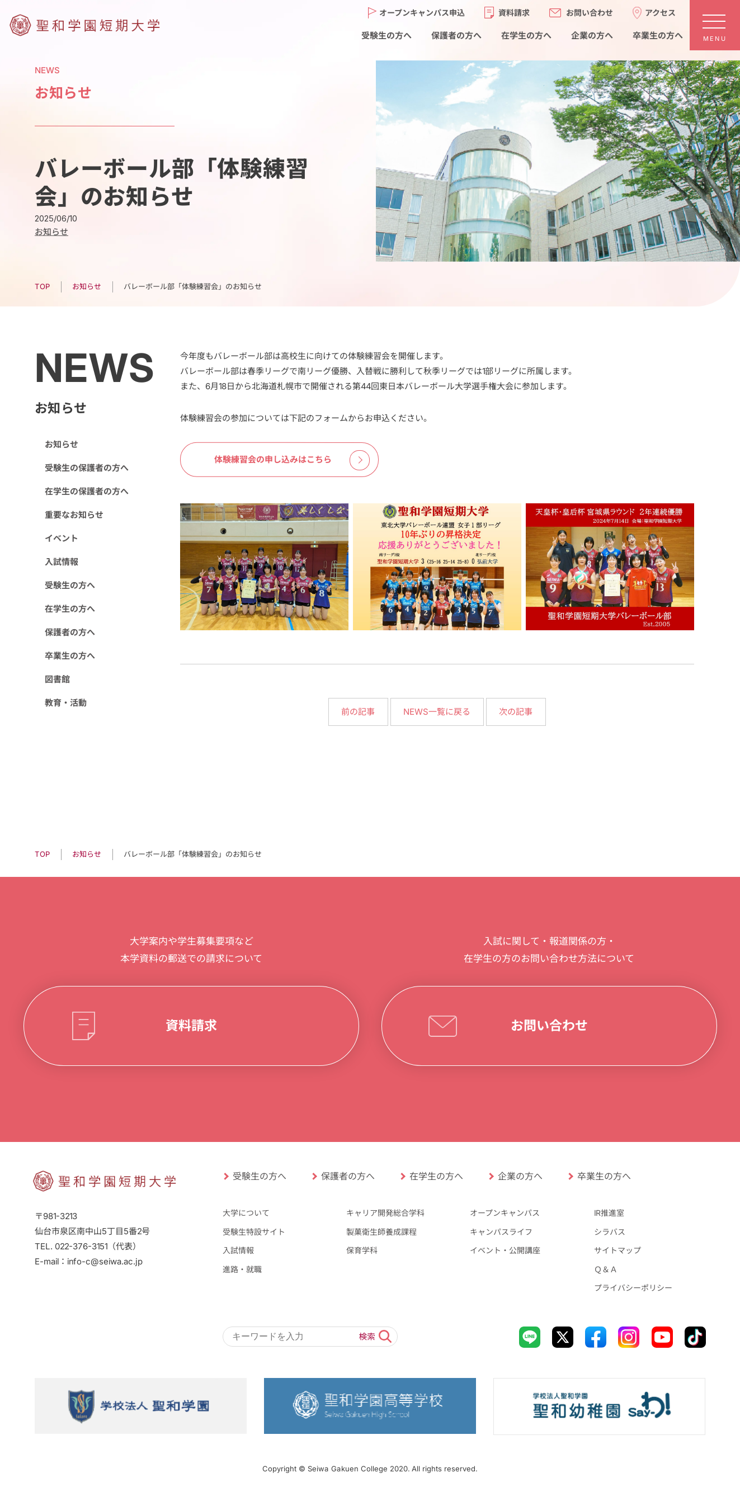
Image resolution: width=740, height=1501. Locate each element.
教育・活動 (65, 702)
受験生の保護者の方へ (86, 467)
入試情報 (61, 561)
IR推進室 (609, 1212)
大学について (245, 1212)
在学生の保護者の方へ (86, 491)
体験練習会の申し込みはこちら (273, 459)
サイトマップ (617, 1250)
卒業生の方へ (69, 655)
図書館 (56, 679)
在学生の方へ (69, 608)
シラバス (609, 1231)
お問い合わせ (548, 1025)
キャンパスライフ (501, 1231)
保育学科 (362, 1250)
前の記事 (358, 711)
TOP (41, 286)
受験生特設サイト (253, 1231)
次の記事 (515, 711)
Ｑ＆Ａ (606, 1269)
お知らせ (51, 231)
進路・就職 (241, 1269)
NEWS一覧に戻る (436, 711)
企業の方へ (519, 1176)
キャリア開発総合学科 (385, 1212)
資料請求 (190, 1025)
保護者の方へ (69, 632)
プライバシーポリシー (633, 1287)
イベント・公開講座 (505, 1250)
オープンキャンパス (505, 1212)
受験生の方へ (69, 585)
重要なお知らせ (73, 514)
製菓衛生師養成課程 (381, 1231)
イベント (61, 538)
